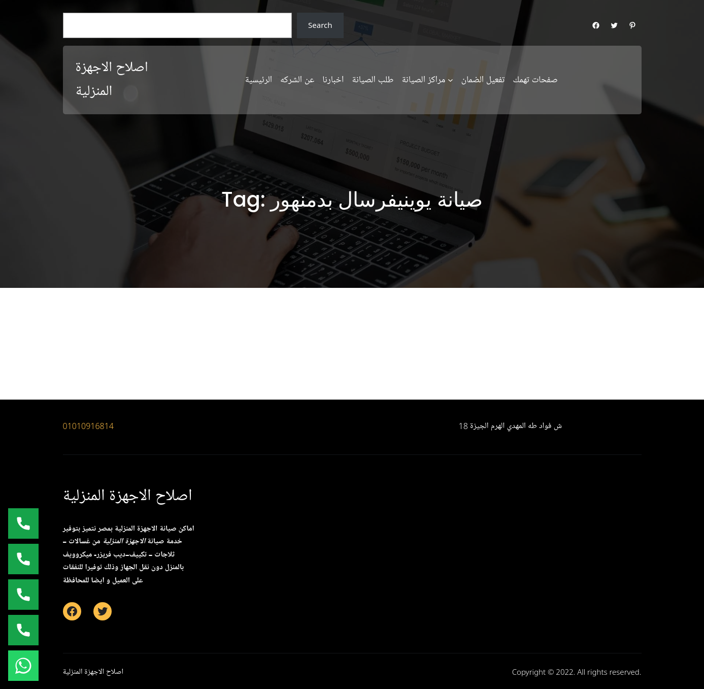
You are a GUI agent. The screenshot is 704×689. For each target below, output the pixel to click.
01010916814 (88, 426)
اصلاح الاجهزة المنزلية (127, 496)
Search (320, 25)
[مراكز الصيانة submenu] (450, 80)
